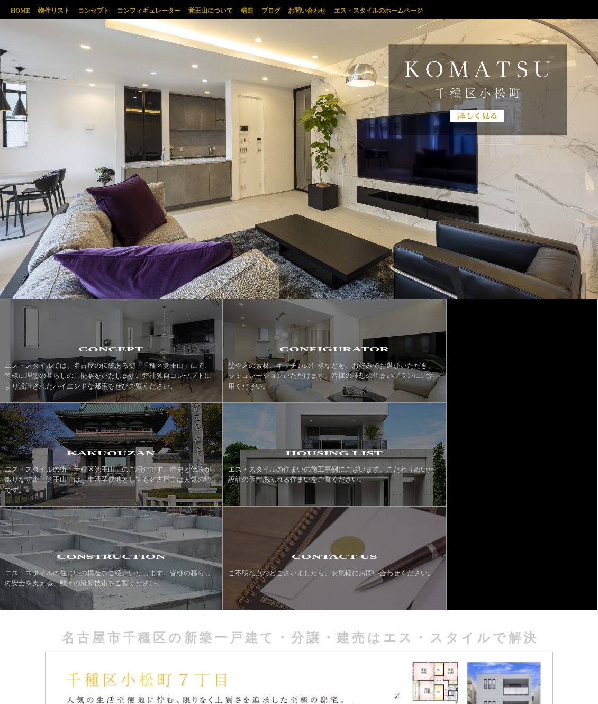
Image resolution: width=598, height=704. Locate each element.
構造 (261, 10)
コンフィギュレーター (157, 10)
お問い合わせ (327, 10)
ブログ (287, 10)
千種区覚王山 (534, 12)
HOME (21, 10)
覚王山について (222, 10)
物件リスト (57, 10)
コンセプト (99, 10)
